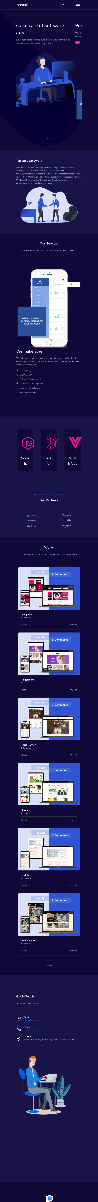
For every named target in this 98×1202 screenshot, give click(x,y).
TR (61, 5)
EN (66, 5)
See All (49, 941)
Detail (24, 600)
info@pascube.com (32, 996)
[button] (47, 114)
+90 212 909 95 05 (33, 1006)
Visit (73, 600)
